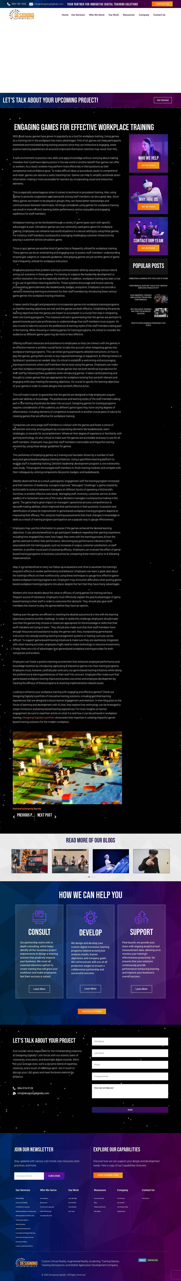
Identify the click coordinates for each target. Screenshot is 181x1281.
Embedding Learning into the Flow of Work (148, 279)
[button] (168, 863)
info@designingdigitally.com (49, 4)
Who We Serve (97, 14)
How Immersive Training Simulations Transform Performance (141, 297)
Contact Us (160, 14)
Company (145, 14)
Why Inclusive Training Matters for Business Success (140, 311)
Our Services (78, 14)
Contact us (162, 4)
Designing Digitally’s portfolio (38, 717)
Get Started (163, 100)
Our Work (114, 14)
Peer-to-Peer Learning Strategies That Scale (148, 324)
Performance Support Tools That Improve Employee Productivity (148, 287)
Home (65, 14)
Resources (129, 14)
